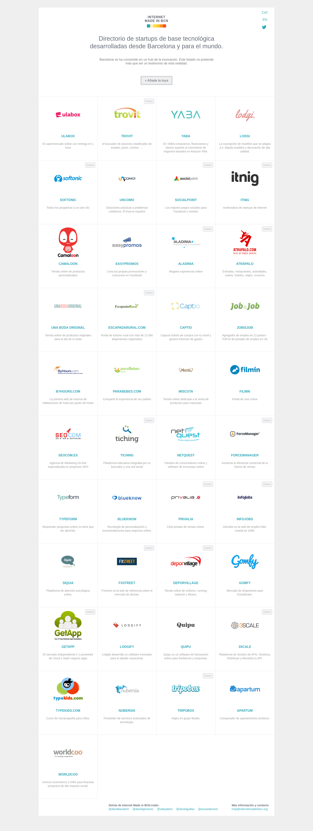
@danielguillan (185, 809)
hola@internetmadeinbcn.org (250, 809)
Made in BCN (156, 19)
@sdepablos (165, 809)
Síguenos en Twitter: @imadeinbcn (264, 27)
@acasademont (208, 809)
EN (264, 19)
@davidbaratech (119, 809)
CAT (265, 12)
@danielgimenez (143, 809)
